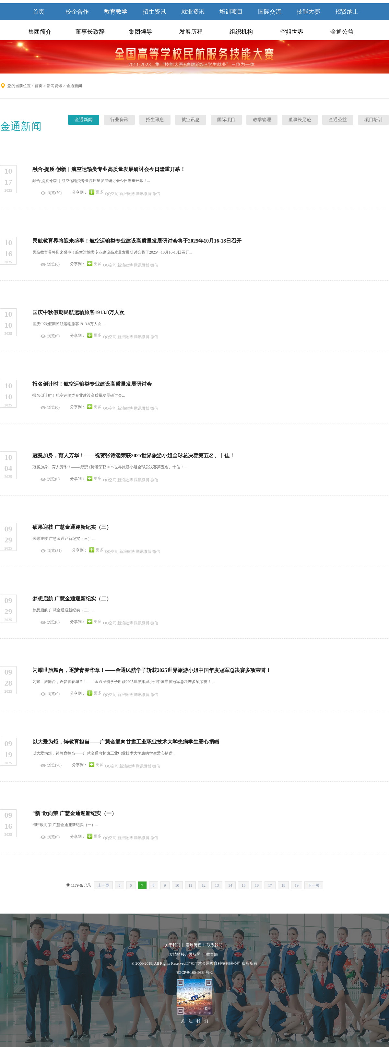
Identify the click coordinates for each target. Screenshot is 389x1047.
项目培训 (373, 119)
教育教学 (115, 11)
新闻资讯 (54, 86)
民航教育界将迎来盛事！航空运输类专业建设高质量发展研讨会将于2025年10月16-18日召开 (137, 241)
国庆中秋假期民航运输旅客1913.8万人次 (78, 312)
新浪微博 (127, 193)
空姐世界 (291, 31)
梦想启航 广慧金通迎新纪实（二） (72, 598)
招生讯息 (155, 119)
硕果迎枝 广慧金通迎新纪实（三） (72, 527)
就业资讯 (193, 11)
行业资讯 (119, 119)
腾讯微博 (143, 193)
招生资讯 (154, 11)
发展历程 (191, 31)
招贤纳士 (347, 11)
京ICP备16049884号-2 (194, 972)
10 (177, 885)
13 (217, 885)
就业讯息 (191, 119)
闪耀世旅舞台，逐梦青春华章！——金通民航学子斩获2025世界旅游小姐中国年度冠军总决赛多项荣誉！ (151, 670)
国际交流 (269, 11)
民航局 (193, 954)
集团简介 (40, 31)
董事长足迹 (300, 119)
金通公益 (342, 31)
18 (283, 885)
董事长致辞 (90, 31)
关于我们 (172, 945)
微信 (156, 193)
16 (257, 885)
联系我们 (213, 945)
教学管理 (262, 119)
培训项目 (231, 11)
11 (191, 885)
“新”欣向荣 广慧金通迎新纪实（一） (74, 813)
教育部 (211, 954)
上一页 (103, 885)
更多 (99, 192)
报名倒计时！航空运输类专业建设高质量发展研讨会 (92, 384)
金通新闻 (84, 119)
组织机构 (241, 31)
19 (297, 885)
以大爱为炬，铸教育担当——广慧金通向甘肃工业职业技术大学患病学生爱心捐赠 (125, 742)
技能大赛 (308, 11)
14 (230, 885)
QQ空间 (111, 193)
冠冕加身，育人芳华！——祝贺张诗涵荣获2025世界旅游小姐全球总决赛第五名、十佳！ (133, 455)
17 (270, 885)
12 (204, 885)
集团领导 (140, 31)
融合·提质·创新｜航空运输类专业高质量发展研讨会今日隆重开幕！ (108, 169)
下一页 (314, 885)
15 (243, 885)
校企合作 (77, 11)
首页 (38, 11)
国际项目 (226, 119)
